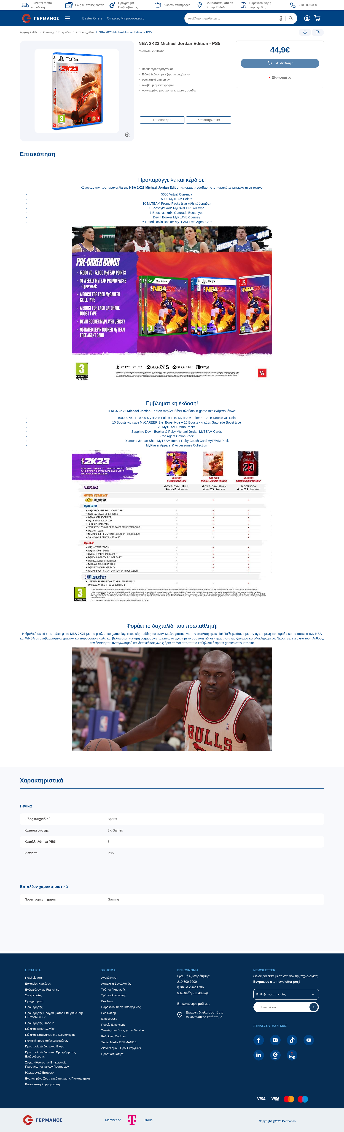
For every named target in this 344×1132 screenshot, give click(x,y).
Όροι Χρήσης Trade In (39, 1023)
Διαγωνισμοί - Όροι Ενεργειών (121, 1048)
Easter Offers (92, 18)
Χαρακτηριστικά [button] (209, 120)
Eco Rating (108, 1013)
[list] (146, 32)
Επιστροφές (109, 1018)
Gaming (48, 32)
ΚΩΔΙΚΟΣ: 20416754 (151, 50)
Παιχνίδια (64, 32)
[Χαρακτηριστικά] (172, 859)
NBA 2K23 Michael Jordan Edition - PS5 (179, 43)
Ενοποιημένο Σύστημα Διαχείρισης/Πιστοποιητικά (57, 1078)
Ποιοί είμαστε (34, 977)
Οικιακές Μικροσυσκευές (125, 18)
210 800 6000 (187, 981)
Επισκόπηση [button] (162, 120)
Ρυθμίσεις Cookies (113, 1036)
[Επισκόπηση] (172, 459)
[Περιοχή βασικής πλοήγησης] (172, 18)
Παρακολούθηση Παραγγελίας (121, 1007)
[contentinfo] (172, 1101)
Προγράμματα (34, 1001)
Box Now (107, 1001)
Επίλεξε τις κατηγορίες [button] (271, 994)
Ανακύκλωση (109, 977)
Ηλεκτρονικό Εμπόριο (39, 1072)
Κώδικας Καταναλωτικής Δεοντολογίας (50, 1034)
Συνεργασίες (33, 995)
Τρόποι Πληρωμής (113, 989)
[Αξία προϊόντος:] (280, 52)
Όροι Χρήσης (34, 1007)
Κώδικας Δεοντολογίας (40, 1028)
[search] (240, 18)
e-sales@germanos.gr (193, 992)
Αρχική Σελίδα (29, 32)
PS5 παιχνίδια (84, 32)
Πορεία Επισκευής (113, 1024)
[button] (281, 18)
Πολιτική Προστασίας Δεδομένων (46, 1040)
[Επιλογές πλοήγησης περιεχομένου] (185, 117)
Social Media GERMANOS (119, 1042)
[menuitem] (42, 18)
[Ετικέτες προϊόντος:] (77, 46)
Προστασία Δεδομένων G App (44, 1046)
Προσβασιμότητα (112, 1054)
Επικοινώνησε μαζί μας (193, 1003)
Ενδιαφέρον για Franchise (42, 989)
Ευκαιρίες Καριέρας (38, 983)
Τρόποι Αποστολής (113, 995)
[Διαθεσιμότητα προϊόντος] (280, 79)
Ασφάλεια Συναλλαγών (116, 983)
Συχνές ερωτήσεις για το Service (122, 1030)
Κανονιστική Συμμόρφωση (42, 1084)
